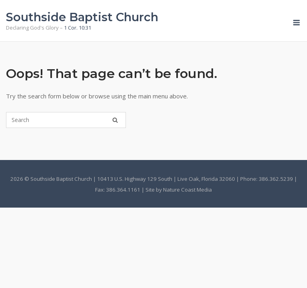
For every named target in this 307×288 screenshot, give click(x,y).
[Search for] (66, 120)
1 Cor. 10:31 (77, 27)
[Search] (115, 120)
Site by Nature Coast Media (179, 189)
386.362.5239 (276, 178)
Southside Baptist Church (82, 17)
